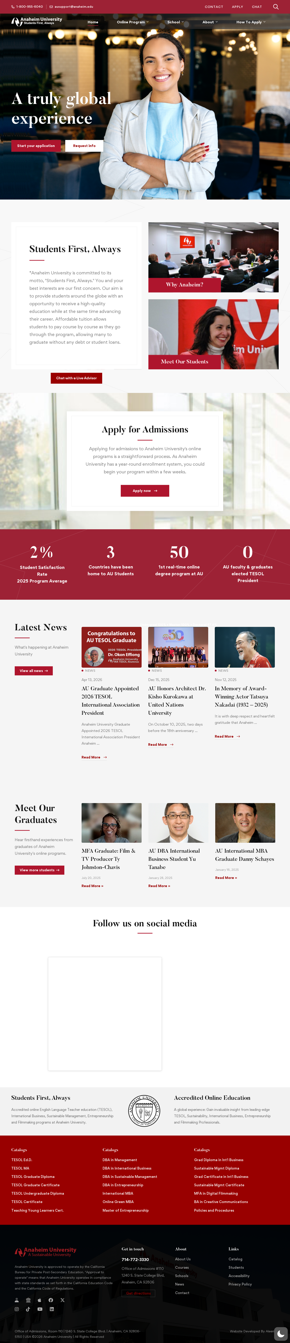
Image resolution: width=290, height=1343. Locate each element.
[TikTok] (28, 1309)
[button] (36, 146)
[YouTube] (40, 1309)
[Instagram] (17, 1309)
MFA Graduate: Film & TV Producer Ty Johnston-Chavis (108, 859)
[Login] (17, 1300)
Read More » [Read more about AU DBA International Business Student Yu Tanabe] (159, 886)
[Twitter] (62, 1300)
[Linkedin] (52, 1309)
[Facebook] (51, 1300)
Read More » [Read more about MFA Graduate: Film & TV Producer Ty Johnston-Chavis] (92, 886)
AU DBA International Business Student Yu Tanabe (174, 859)
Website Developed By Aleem (252, 1331)
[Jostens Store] (28, 1300)
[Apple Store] (39, 1300)
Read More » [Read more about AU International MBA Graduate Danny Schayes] (226, 878)
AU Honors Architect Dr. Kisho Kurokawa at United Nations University (177, 707)
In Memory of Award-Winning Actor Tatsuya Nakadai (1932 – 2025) (241, 703)
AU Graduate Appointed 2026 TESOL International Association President (111, 707)
